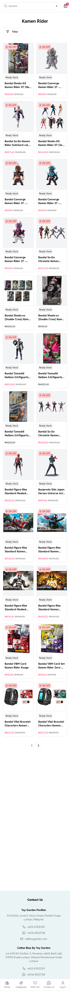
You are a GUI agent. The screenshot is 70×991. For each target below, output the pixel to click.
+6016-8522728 (36, 933)
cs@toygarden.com (36, 939)
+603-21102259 (36, 927)
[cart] (65, 6)
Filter (12, 31)
